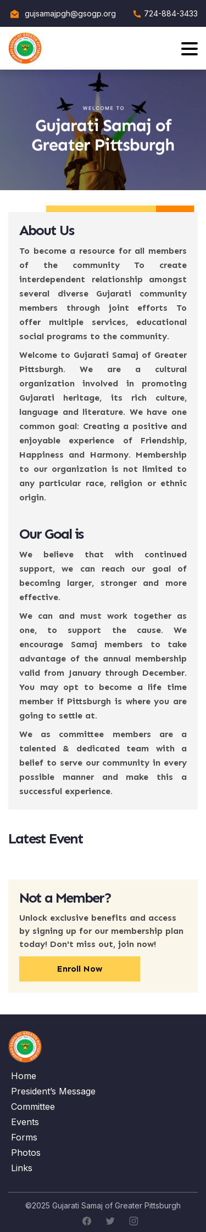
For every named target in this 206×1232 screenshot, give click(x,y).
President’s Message (53, 1091)
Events (25, 1121)
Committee (33, 1106)
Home (23, 1075)
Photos (26, 1152)
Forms (24, 1137)
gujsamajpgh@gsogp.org (70, 13)
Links (21, 1167)
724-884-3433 (171, 13)
